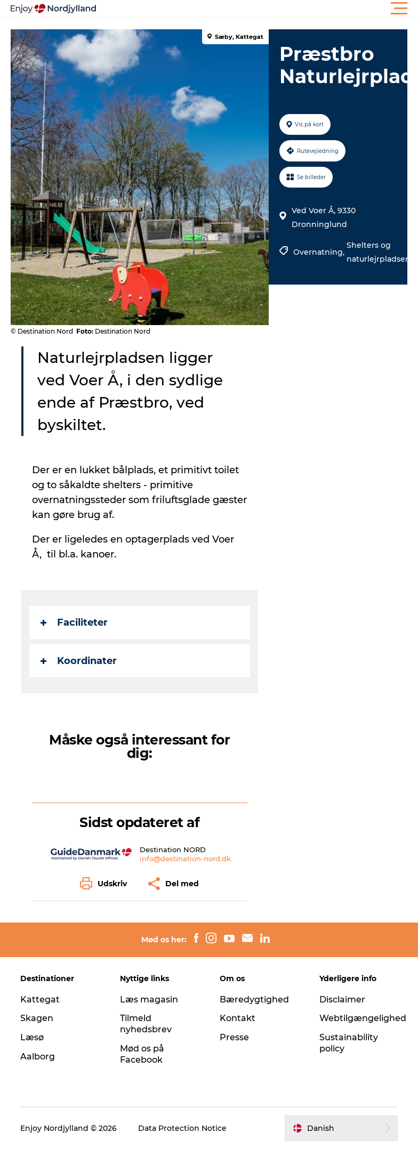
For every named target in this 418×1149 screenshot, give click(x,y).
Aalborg (37, 1056)
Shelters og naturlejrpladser (377, 252)
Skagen (36, 1018)
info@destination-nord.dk (185, 858)
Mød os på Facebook (142, 1054)
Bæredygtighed (254, 999)
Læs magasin (149, 999)
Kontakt (237, 1018)
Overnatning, (320, 252)
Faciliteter (74, 622)
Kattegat (40, 999)
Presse (234, 1037)
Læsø (32, 1037)
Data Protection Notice (182, 1128)
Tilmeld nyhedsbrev (146, 1023)
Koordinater (79, 661)
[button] (257, 8)
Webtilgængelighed (362, 1018)
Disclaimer (342, 999)
